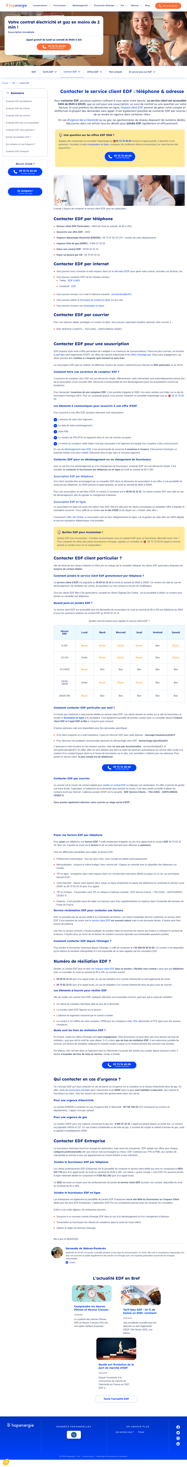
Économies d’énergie (104, 5)
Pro (122, 5)
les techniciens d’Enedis (77, 1090)
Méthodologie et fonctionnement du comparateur (112, 1456)
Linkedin (72, 1262)
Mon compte (115, 71)
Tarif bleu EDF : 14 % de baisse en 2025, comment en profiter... (139, 1311)
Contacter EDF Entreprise (17, 151)
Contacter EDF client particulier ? (20, 130)
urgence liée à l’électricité (83, 120)
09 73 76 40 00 (168, 5)
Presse (141, 1432)
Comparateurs (40, 5)
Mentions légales (88, 1456)
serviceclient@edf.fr (121, 294)
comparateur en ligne (98, 144)
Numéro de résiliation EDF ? (18, 137)
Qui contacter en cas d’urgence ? (20, 144)
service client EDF (101, 920)
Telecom (135, 5)
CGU (78, 1456)
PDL (135, 1021)
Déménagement (80, 5)
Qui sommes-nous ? (125, 1432)
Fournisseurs (60, 5)
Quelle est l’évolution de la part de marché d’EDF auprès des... (116, 1366)
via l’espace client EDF (102, 969)
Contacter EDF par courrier (18, 115)
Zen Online (77, 517)
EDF (34, 71)
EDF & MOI (74, 280)
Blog (147, 5)
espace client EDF (132, 107)
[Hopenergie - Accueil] (16, 5)
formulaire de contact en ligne (95, 300)
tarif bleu (60, 355)
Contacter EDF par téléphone (19, 101)
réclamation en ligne (94, 306)
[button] (6, 1462)
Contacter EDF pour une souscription (22, 123)
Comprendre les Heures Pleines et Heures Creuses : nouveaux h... (91, 1308)
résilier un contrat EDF (114, 785)
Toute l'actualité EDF (116, 1398)
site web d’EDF (122, 271)
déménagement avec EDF (78, 449)
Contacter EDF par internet (18, 108)
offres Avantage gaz (141, 355)
